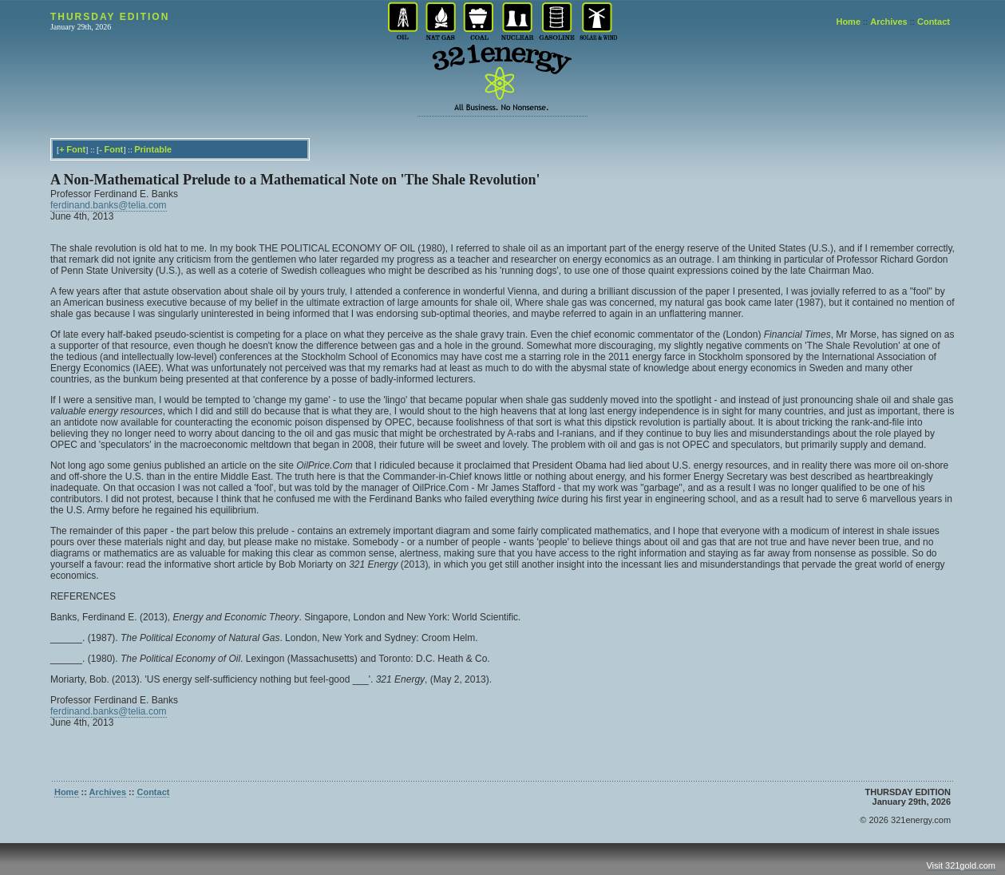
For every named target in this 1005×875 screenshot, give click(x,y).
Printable (153, 149)
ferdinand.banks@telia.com (108, 205)
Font (75, 149)
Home (848, 21)
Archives (888, 21)
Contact (933, 21)
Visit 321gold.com (960, 865)
